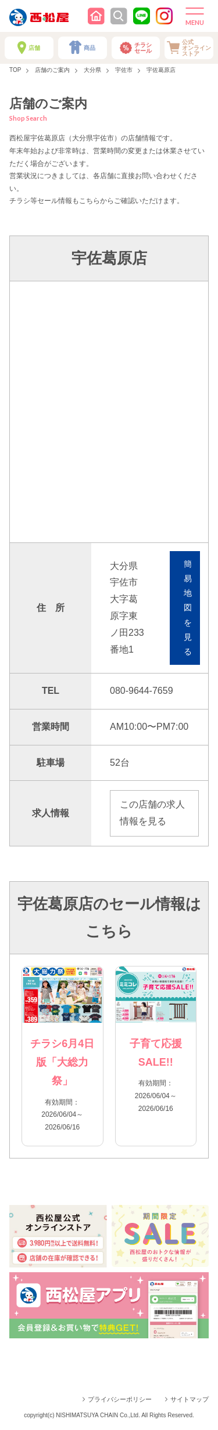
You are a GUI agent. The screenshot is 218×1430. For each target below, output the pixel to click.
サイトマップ (189, 1399)
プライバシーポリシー (120, 1399)
